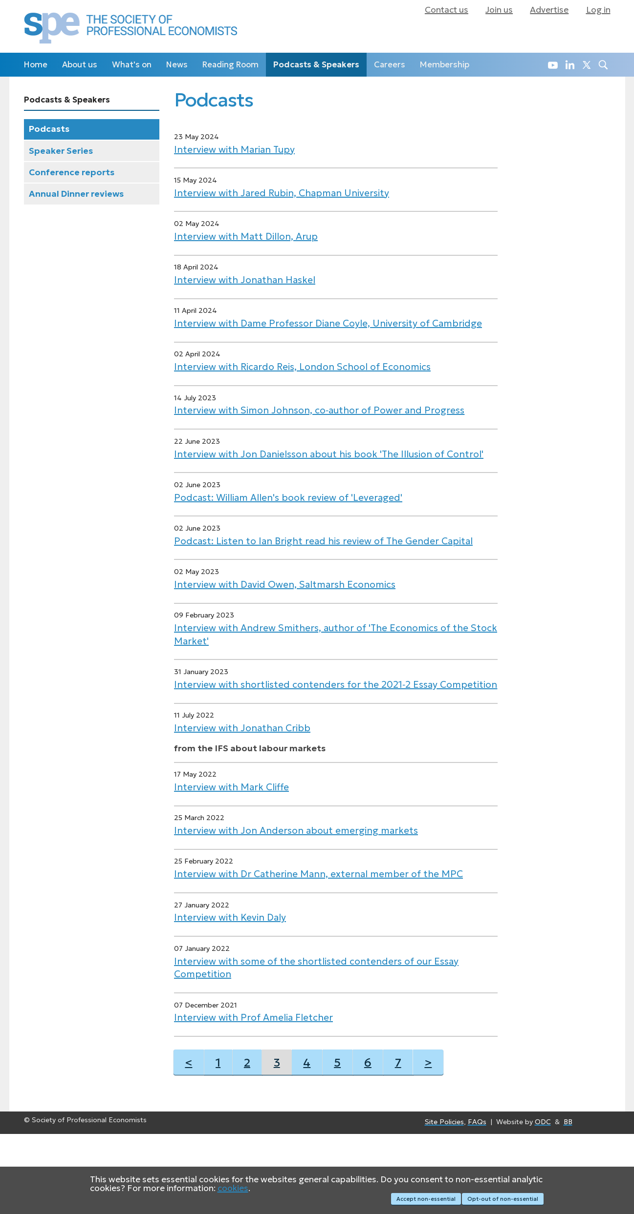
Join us (499, 9)
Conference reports (71, 172)
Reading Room (230, 65)
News (177, 65)
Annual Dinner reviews (76, 193)
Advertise (549, 9)
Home (35, 65)
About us (79, 65)
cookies (233, 1191)
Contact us (446, 9)
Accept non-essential (421, 1200)
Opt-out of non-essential (503, 1200)
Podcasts (49, 128)
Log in (598, 9)
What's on (132, 65)
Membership (444, 65)
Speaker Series (61, 150)
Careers (389, 65)
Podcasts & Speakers (316, 65)
